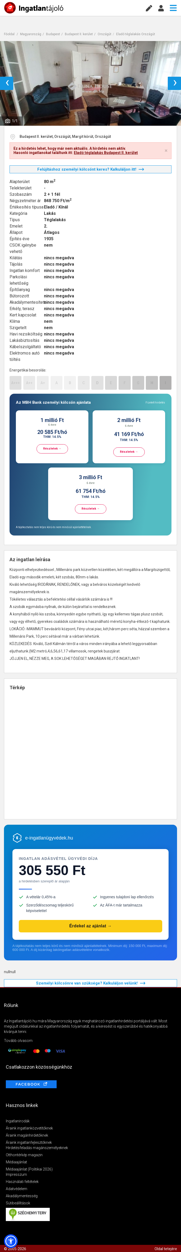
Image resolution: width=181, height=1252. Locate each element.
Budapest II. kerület (79, 34)
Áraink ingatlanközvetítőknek (29, 1128)
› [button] (175, 83)
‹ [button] (7, 83)
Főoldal (9, 34)
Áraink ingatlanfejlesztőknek (29, 1142)
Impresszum (16, 1174)
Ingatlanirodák (18, 1121)
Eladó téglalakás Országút (135, 34)
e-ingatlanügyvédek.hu (49, 838)
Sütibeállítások (18, 1203)
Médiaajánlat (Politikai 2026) (29, 1169)
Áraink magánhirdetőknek (27, 1135)
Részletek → (52, 448)
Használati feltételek (22, 1182)
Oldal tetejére (166, 1249)
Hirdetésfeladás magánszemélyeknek (37, 1148)
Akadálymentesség (22, 1196)
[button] (10, 1241)
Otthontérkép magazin (24, 1155)
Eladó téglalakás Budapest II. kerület (106, 153)
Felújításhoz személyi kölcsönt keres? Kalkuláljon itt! (90, 169)
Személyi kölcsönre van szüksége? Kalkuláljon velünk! (90, 983)
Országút (104, 34)
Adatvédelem (16, 1189)
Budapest (53, 34)
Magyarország (30, 34)
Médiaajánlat (16, 1162)
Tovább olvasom (18, 1040)
